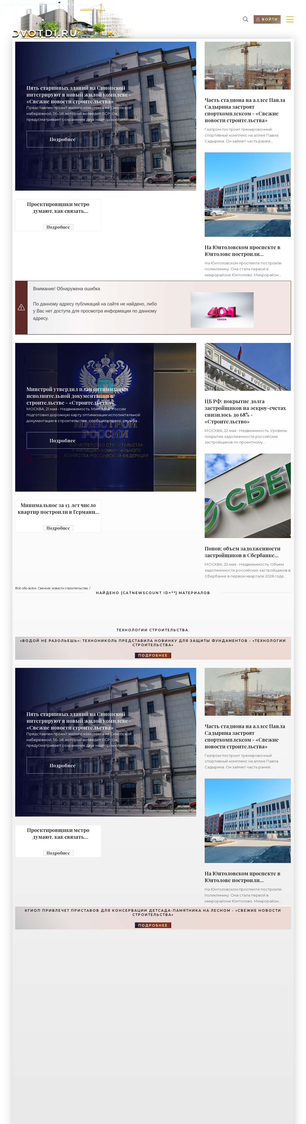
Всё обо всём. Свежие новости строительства (51, 588)
